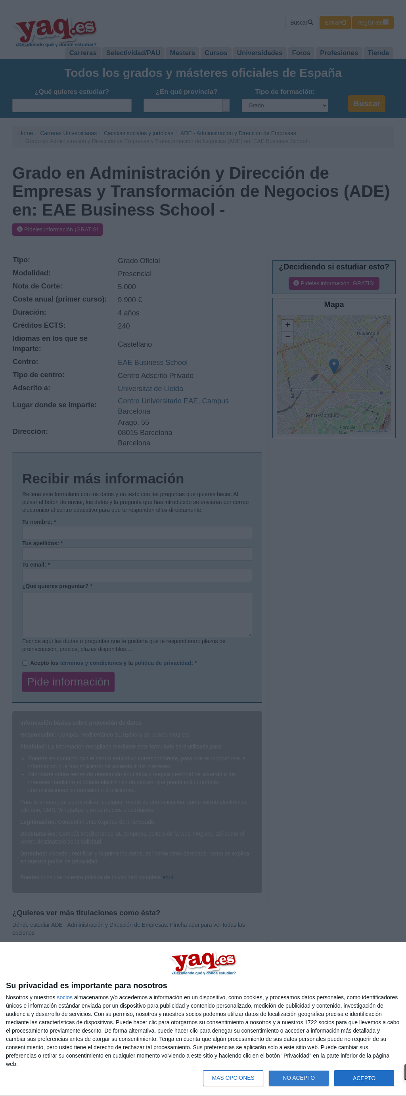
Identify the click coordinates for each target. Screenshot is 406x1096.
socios (65, 997)
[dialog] (203, 1019)
